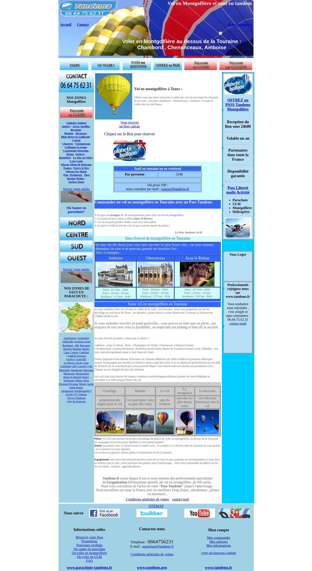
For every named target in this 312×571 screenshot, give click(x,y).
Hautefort (65, 157)
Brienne (77, 348)
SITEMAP (156, 506)
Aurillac (85, 126)
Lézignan (65, 366)
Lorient (82, 366)
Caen (67, 352)
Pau (65, 175)
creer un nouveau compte (218, 553)
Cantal (76, 140)
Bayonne (76, 129)
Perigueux (76, 175)
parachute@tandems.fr (158, 546)
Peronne (74, 384)
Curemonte (70, 150)
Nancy (85, 377)
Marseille (64, 370)
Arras (76, 126)
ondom (72, 355)
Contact (83, 24)
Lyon (89, 366)
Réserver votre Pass (89, 537)
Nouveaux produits (89, 545)
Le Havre (69, 362)
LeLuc (79, 362)
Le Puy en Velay (83, 157)
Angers (66, 126)
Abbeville (67, 341)
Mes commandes (218, 538)
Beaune (69, 133)
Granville (81, 359)
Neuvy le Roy (81, 168)
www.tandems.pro (152, 567)
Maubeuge (77, 370)
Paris (86, 380)
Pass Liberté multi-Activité (238, 190)
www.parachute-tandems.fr (89, 567)
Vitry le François (76, 401)
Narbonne (69, 380)
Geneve (80, 154)
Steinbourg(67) (82, 391)
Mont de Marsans (80, 164)
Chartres (67, 143)
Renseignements (240, 24)
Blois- (64, 136)
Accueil (65, 24)
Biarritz (67, 348)
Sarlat (90, 384)
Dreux (70, 154)
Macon (65, 164)
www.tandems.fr (218, 567)
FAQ (89, 561)
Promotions (89, 541)
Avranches (83, 338)
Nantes (67, 168)
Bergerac (81, 133)
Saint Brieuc (76, 387)
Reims (80, 178)
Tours (80, 181)
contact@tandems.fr (175, 189)
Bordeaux (67, 345)
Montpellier (82, 373)
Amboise (71, 122)
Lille (74, 366)
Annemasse (69, 338)
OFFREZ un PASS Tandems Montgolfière (237, 104)
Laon (79, 161)
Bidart (85, 348)
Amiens (81, 122)
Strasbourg (67, 391)
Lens (73, 161)
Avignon (79, 341)
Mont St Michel (72, 377)
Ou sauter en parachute (89, 549)
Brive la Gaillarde (79, 136)
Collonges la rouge (76, 147)
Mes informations (218, 545)
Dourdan (83, 150)
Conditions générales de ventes (147, 499)
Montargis (69, 373)
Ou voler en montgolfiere (89, 553)
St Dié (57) (72, 394)
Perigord (64, 384)
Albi (76, 345)
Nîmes (79, 380)
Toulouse (80, 397)
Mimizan (88, 370)
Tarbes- (72, 181)
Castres (74, 352)
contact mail (180, 499)
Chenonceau (82, 143)
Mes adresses (219, 541)
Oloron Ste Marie (76, 171)
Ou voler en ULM (89, 557)
